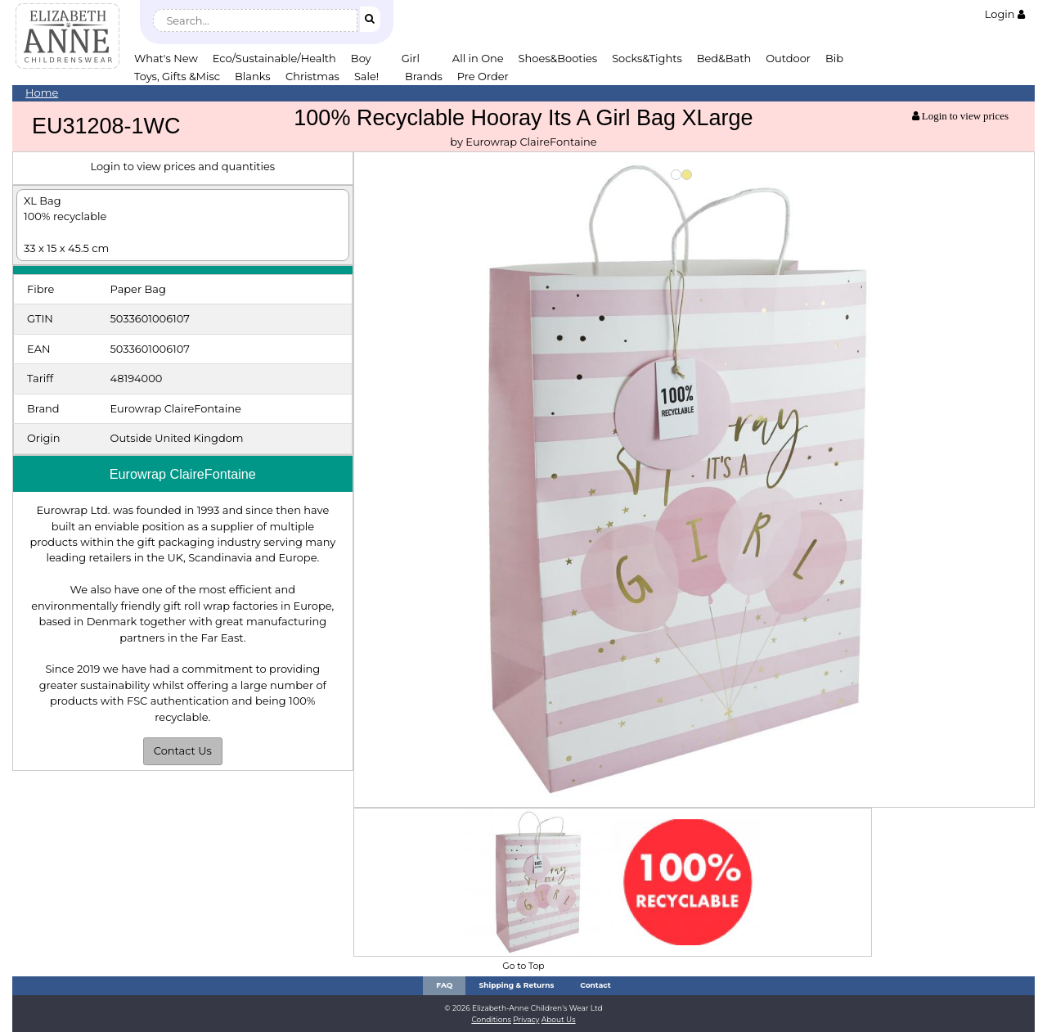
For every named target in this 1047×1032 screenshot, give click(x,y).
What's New (166, 58)
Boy (361, 58)
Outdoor (788, 58)
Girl (411, 58)
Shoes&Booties (558, 58)
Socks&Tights (647, 58)
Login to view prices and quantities (182, 166)
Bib (834, 58)
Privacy (526, 1019)
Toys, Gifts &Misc (177, 76)
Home (41, 92)
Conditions (491, 1019)
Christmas (312, 76)
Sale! (366, 76)
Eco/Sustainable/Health (274, 58)
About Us (558, 1019)
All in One (478, 58)
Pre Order (483, 76)
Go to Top (523, 966)
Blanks (253, 76)
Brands (424, 76)
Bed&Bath (724, 58)
